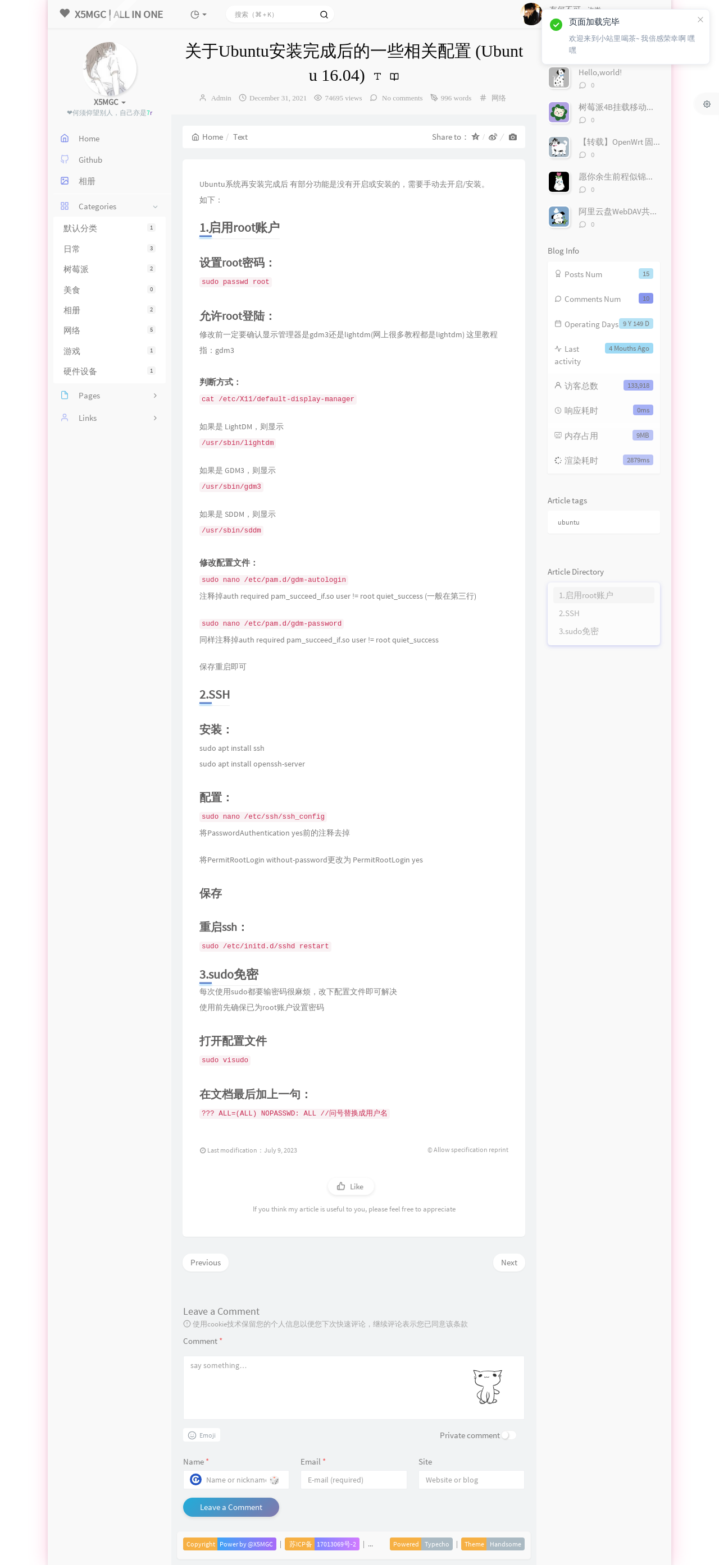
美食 (109, 289)
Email (313, 1461)
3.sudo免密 (579, 631)
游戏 (109, 351)
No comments (401, 98)
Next (509, 1262)
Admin (221, 98)
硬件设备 (109, 371)
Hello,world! (600, 72)
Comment (202, 1340)
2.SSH (569, 613)
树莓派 (109, 269)
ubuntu (569, 522)
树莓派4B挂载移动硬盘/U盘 (629, 107)
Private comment (470, 1435)
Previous (205, 1262)
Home (207, 136)
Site (425, 1461)
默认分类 (109, 228)
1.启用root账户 (586, 595)
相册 (109, 310)
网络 (109, 330)
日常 (109, 249)
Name (196, 1461)
